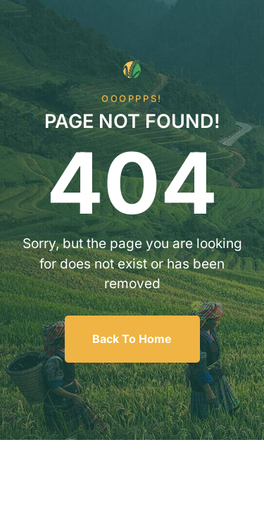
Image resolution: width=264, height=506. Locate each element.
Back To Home (132, 339)
